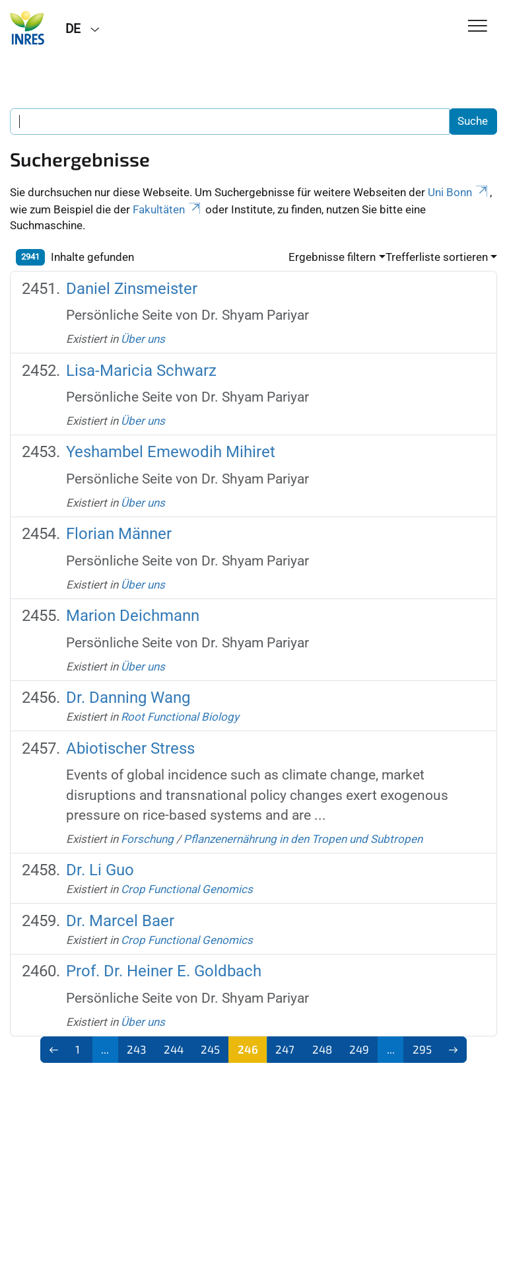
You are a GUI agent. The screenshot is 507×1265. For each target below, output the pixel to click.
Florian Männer (119, 533)
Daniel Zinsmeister (131, 288)
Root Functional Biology (180, 716)
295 (422, 1049)
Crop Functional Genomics (187, 889)
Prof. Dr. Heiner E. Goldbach (163, 971)
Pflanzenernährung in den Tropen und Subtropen (303, 839)
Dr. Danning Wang (128, 697)
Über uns (143, 338)
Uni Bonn (459, 192)
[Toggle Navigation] (477, 26)
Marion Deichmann (132, 615)
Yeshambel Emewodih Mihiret (170, 452)
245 (210, 1049)
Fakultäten (168, 209)
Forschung (147, 839)
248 (322, 1049)
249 (359, 1049)
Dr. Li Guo (100, 870)
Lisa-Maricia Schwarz (141, 370)
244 (174, 1049)
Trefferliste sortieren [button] (437, 257)
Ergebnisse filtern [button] (332, 257)
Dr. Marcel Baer (120, 921)
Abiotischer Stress (130, 748)
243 (136, 1049)
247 (284, 1049)
